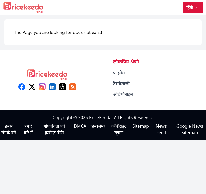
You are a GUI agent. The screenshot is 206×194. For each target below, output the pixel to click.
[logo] (47, 76)
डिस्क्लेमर (98, 126)
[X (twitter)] (31, 86)
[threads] (62, 86)
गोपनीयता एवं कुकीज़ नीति (54, 129)
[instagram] (42, 86)
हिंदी (193, 8)
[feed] (72, 86)
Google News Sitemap (189, 129)
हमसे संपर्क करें (8, 129)
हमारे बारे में (28, 129)
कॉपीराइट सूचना (118, 129)
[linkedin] (52, 86)
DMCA (80, 126)
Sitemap (141, 126)
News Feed (161, 129)
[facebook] (21, 86)
